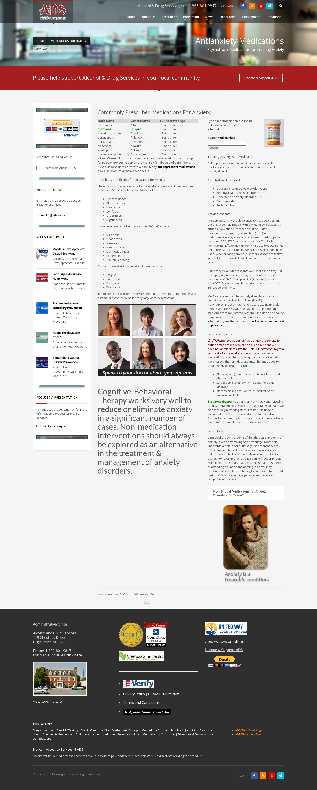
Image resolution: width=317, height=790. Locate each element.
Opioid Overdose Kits (95, 730)
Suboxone (168, 734)
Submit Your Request (54, 426)
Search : (221, 138)
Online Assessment (88, 734)
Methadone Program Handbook (163, 730)
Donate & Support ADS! (261, 78)
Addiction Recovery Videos (122, 734)
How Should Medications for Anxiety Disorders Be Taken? (240, 493)
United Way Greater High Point (225, 641)
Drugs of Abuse (43, 730)
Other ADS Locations (47, 702)
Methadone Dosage (125, 730)
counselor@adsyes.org (51, 215)
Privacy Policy (134, 693)
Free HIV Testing (67, 730)
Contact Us (227, 5)
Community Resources (58, 734)
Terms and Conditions (141, 702)
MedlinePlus (226, 138)
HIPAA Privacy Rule (163, 693)
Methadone (150, 734)
